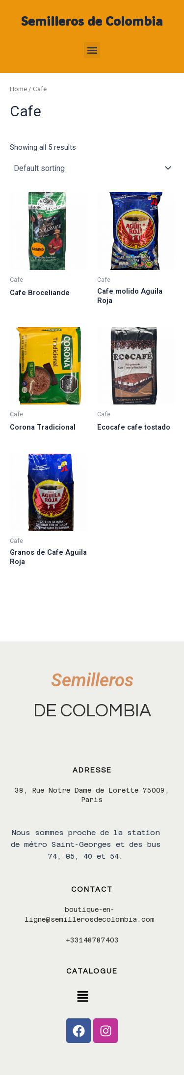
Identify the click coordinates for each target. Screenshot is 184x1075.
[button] (92, 50)
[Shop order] (92, 168)
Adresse (92, 770)
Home (18, 89)
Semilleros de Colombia (92, 21)
